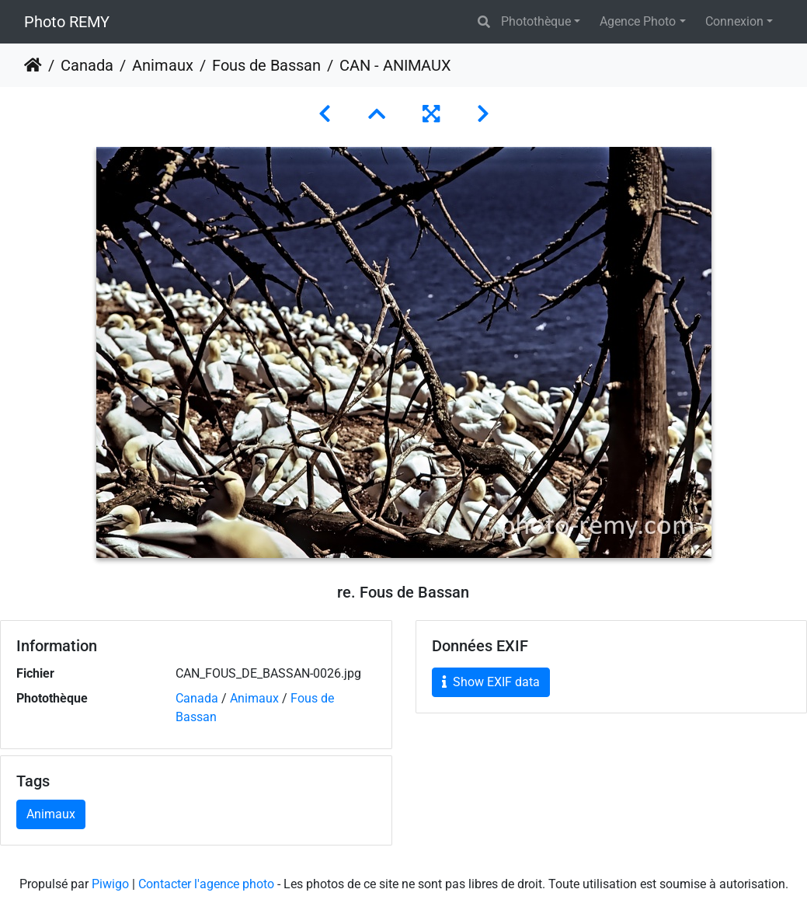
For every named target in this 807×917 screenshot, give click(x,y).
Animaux (162, 65)
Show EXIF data (491, 682)
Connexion (734, 21)
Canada (87, 65)
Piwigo (110, 884)
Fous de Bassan (266, 65)
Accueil (33, 65)
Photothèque (536, 21)
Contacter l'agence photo (206, 884)
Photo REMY (67, 21)
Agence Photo (638, 21)
